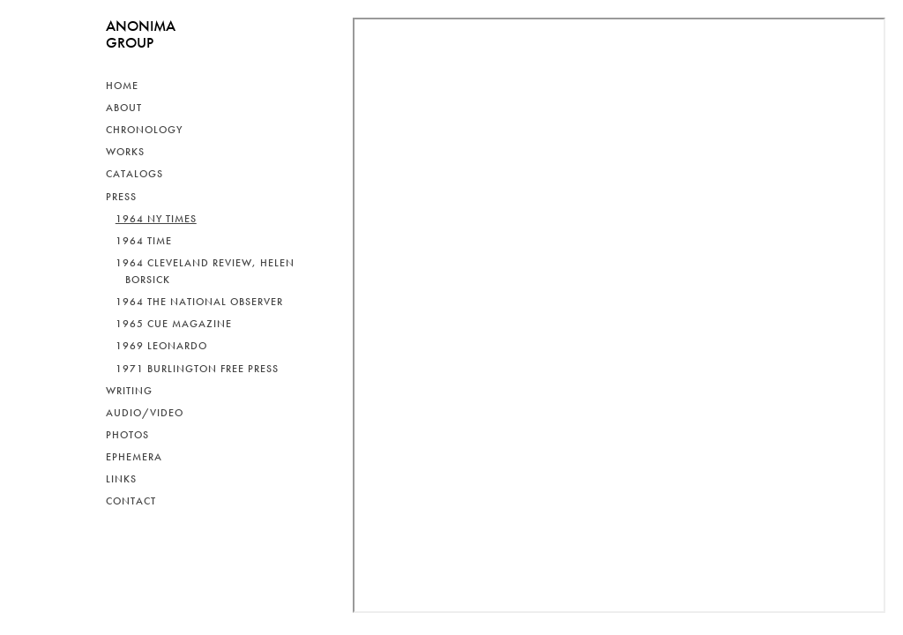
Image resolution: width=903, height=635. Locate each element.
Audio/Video (144, 413)
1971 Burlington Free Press (197, 369)
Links (121, 479)
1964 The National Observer (199, 302)
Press (121, 197)
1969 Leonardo (161, 346)
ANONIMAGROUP (140, 34)
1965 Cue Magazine (174, 324)
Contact (131, 501)
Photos (127, 435)
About (124, 108)
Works (125, 152)
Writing (129, 391)
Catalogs (134, 174)
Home (122, 85)
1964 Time (144, 241)
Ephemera (134, 457)
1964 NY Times (156, 219)
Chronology (144, 130)
